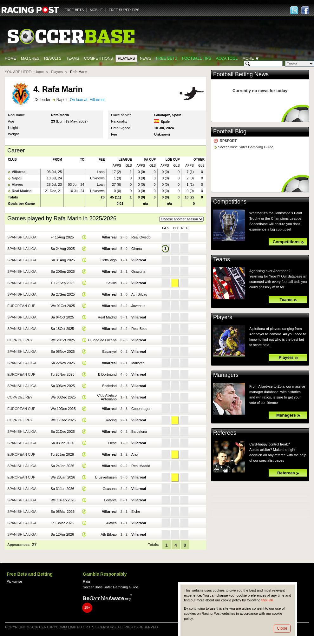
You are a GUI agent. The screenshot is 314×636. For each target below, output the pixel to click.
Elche (112, 443)
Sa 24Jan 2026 (62, 466)
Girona (136, 249)
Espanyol (109, 351)
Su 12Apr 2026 (62, 534)
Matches (30, 58)
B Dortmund (107, 374)
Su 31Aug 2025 (63, 260)
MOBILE (96, 10)
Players (126, 58)
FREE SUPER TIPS (124, 10)
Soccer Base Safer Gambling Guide (245, 147)
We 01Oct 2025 (63, 306)
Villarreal (97, 99)
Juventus (138, 306)
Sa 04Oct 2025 (62, 317)
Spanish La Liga (21, 237)
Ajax (134, 454)
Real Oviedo (141, 237)
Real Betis (139, 329)
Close (282, 628)
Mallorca (138, 363)
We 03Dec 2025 (63, 397)
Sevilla (111, 283)
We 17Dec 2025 (63, 420)
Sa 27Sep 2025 (63, 294)
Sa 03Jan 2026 (62, 443)
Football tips (196, 58)
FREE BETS (74, 10)
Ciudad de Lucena (102, 340)
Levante (110, 500)
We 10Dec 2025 (63, 409)
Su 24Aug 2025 (63, 249)
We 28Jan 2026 (63, 477)
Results (53, 58)
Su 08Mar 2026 (63, 511)
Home (10, 58)
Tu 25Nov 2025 (63, 374)
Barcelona (139, 431)
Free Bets (166, 58)
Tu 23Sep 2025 (63, 283)
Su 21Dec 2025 (63, 431)
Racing (111, 420)
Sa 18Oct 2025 (62, 329)
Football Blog (229, 131)
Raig (86, 581)
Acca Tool (227, 58)
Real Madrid (22, 191)
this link (267, 600)
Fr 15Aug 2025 (62, 237)
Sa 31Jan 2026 (62, 489)
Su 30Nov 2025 (63, 386)
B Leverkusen (105, 477)
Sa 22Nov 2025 (63, 363)
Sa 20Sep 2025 (63, 271)
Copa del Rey (20, 340)
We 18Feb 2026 (63, 500)
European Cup (21, 306)
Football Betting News (241, 74)
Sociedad (109, 386)
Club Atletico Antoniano (106, 397)
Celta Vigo (109, 260)
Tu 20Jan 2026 (62, 454)
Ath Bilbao (139, 294)
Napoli (61, 99)
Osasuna (138, 271)
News (145, 58)
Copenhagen (141, 409)
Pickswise (14, 581)
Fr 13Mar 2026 (62, 523)
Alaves (17, 184)
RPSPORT (228, 141)
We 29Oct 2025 (63, 340)
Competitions (98, 58)
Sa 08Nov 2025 (63, 351)
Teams (72, 58)
